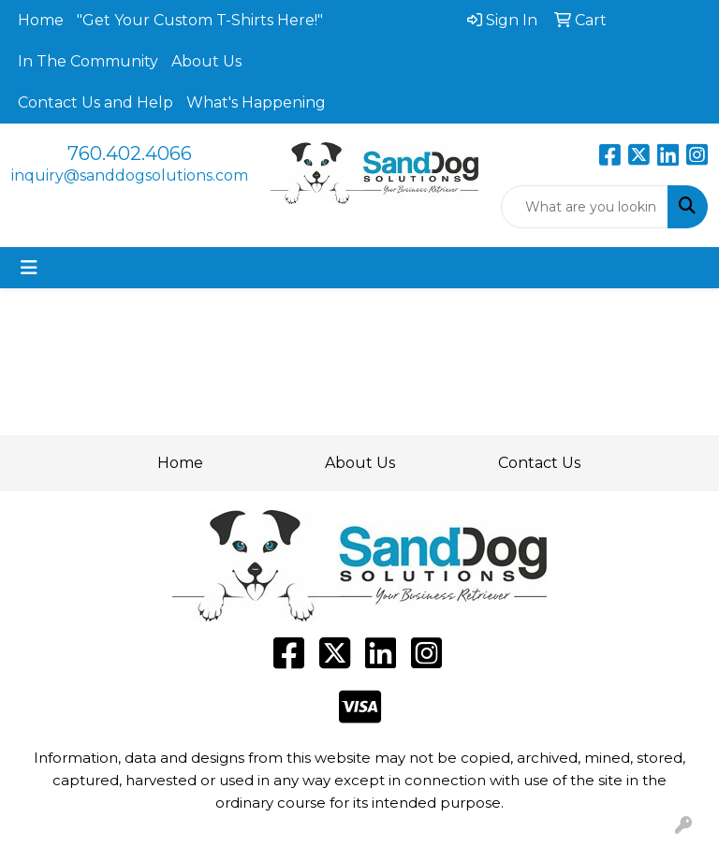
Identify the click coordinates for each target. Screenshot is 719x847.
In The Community (88, 61)
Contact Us (539, 463)
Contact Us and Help (95, 102)
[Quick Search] (585, 206)
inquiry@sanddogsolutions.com (129, 175)
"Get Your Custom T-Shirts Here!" (200, 20)
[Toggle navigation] (29, 268)
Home (41, 20)
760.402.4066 (129, 153)
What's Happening (256, 102)
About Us (206, 61)
